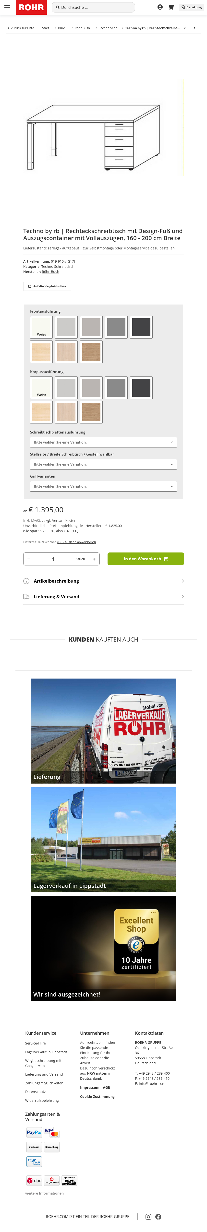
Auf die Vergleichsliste (47, 286)
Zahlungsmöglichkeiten (44, 1083)
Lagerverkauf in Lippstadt (46, 1052)
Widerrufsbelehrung (42, 1100)
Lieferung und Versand (44, 1074)
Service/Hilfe (35, 1043)
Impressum (89, 1087)
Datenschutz (35, 1091)
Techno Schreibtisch (57, 266)
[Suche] (96, 7)
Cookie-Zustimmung (97, 1096)
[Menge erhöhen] (94, 559)
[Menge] (53, 559)
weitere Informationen (44, 1193)
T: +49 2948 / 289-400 (152, 1073)
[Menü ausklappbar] (7, 7)
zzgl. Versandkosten (60, 520)
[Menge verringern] (29, 559)
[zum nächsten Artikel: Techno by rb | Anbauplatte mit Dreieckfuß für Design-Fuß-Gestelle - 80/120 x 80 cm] (194, 28)
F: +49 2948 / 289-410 (152, 1078)
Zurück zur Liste (21, 28)
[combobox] (103, 442)
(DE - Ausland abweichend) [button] (76, 542)
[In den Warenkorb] (23, 44)
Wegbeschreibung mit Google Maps (43, 1063)
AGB (106, 1087)
